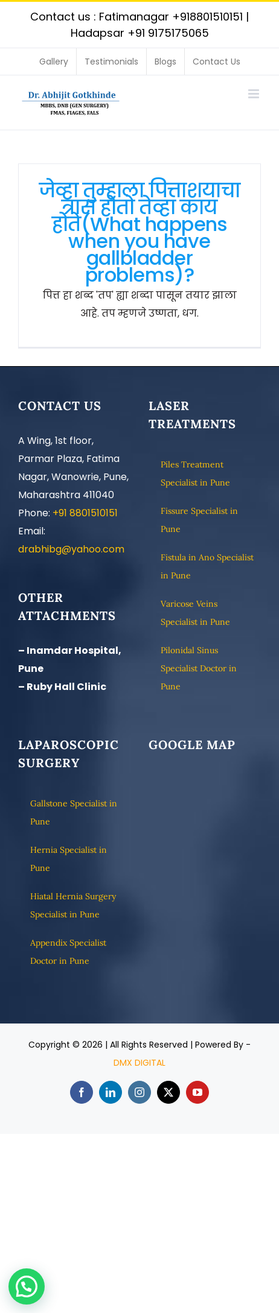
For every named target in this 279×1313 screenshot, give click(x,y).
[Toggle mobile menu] (254, 93)
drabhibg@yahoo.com (71, 549)
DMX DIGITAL (139, 1063)
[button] (26, 1286)
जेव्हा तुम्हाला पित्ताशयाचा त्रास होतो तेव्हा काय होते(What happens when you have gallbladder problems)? (139, 232)
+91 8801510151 (85, 513)
